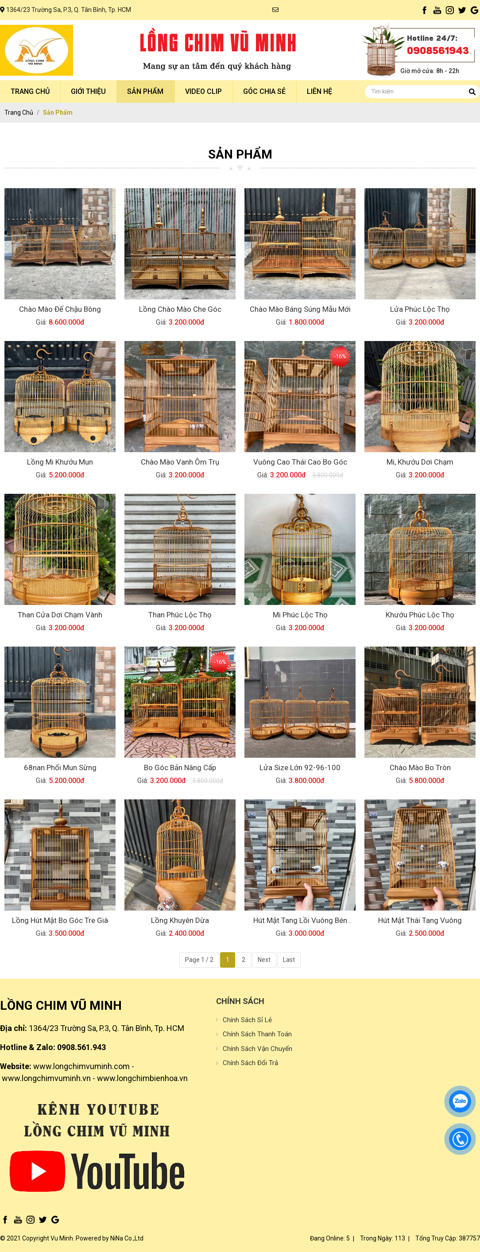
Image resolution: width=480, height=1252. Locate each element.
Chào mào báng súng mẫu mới (300, 309)
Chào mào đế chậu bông (60, 309)
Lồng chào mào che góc (180, 309)
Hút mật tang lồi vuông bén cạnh (300, 921)
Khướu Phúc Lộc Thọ (420, 614)
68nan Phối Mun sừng (60, 767)
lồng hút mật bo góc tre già (60, 920)
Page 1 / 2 (199, 959)
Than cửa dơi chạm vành (60, 614)
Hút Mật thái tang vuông (420, 920)
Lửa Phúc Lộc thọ (420, 309)
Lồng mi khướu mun (60, 461)
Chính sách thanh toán (257, 1034)
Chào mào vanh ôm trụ (180, 461)
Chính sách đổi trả (250, 1063)
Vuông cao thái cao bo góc (300, 461)
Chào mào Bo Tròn (420, 767)
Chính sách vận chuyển (257, 1049)
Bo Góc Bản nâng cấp (180, 767)
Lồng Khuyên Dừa (180, 920)
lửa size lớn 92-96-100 (300, 767)
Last (289, 959)
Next (264, 959)
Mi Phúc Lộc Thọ (300, 614)
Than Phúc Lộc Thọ (180, 614)
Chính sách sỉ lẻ (247, 1020)
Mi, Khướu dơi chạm (420, 461)
